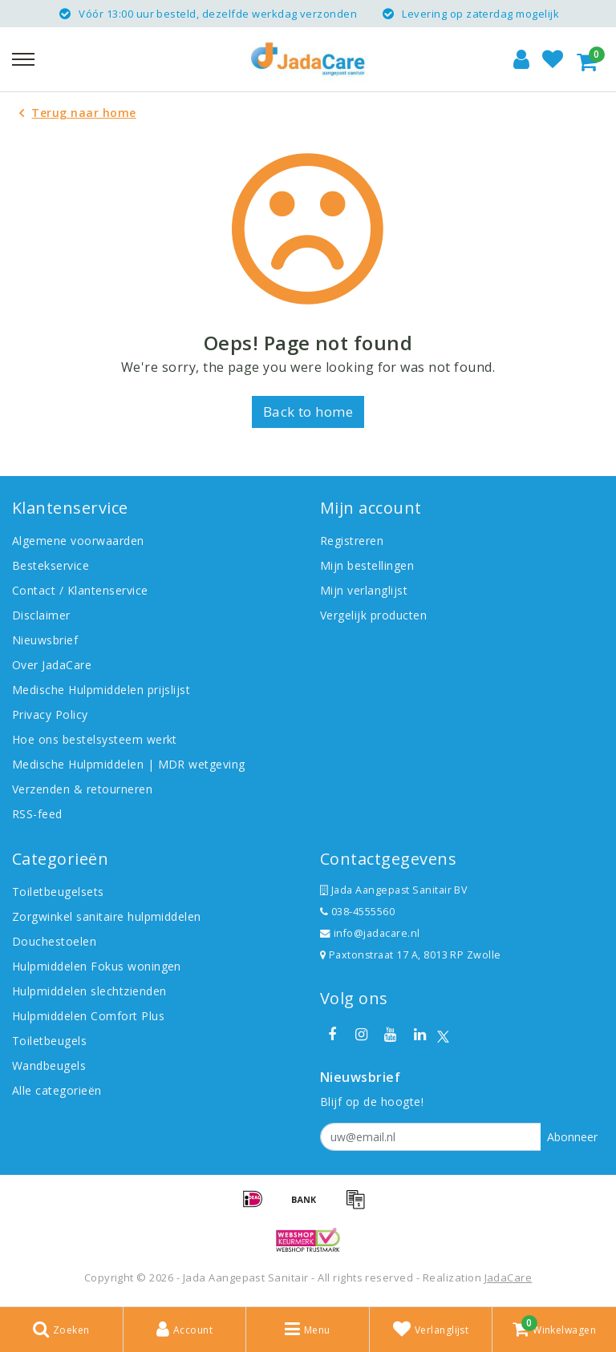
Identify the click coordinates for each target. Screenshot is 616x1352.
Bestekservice (50, 565)
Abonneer (572, 1136)
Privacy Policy (50, 714)
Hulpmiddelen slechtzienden (89, 991)
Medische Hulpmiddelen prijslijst (101, 689)
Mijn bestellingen (367, 565)
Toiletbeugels (49, 1040)
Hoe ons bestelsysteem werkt (94, 739)
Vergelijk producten (373, 615)
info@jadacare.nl (370, 933)
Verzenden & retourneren (82, 789)
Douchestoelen (54, 941)
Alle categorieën (57, 1090)
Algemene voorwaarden (78, 540)
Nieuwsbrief (45, 640)
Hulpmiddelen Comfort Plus (88, 1015)
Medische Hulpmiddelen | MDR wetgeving (128, 764)
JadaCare (508, 1277)
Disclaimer (41, 615)
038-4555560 (357, 911)
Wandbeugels (49, 1065)
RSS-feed (37, 813)
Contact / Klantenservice (80, 590)
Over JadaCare (51, 664)
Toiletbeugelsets (58, 891)
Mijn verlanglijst (363, 590)
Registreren (351, 540)
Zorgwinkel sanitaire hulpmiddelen (106, 916)
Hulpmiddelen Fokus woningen (96, 966)
